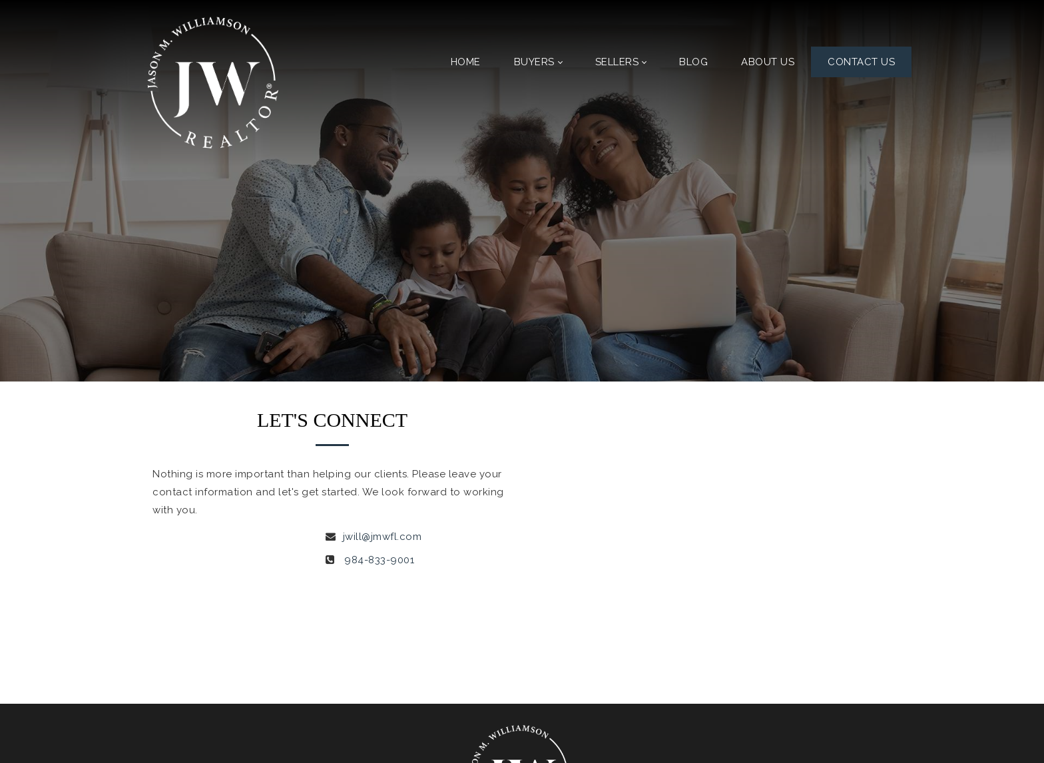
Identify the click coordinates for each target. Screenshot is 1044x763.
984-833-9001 (379, 560)
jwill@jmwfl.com (382, 537)
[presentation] (633, 581)
